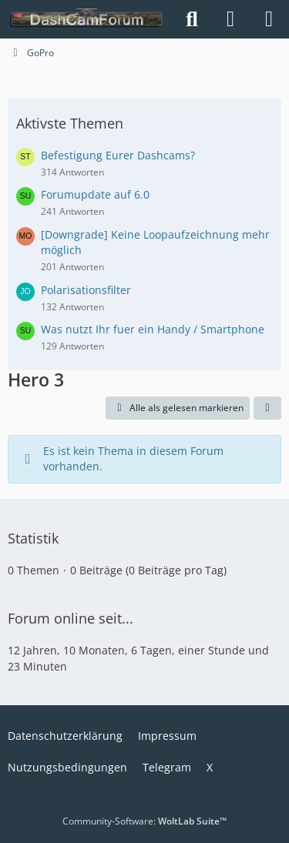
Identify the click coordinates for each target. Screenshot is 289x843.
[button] (267, 408)
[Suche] (191, 19)
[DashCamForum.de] (87, 19)
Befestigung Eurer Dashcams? (118, 155)
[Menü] (269, 19)
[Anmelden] (230, 19)
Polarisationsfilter (86, 290)
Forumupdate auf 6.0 (95, 194)
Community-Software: (144, 821)
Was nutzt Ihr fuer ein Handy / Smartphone (152, 329)
